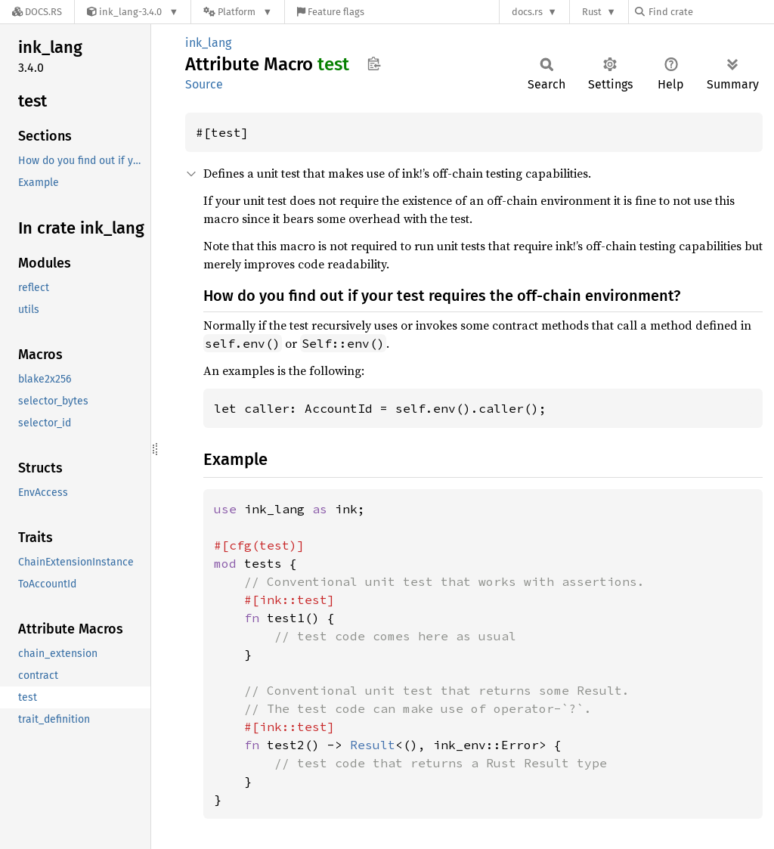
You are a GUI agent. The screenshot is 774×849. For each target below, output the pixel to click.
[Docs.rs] (37, 11)
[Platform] (237, 11)
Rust (592, 11)
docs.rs (527, 11)
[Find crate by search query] (710, 11)
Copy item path (373, 63)
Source (204, 84)
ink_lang (208, 43)
